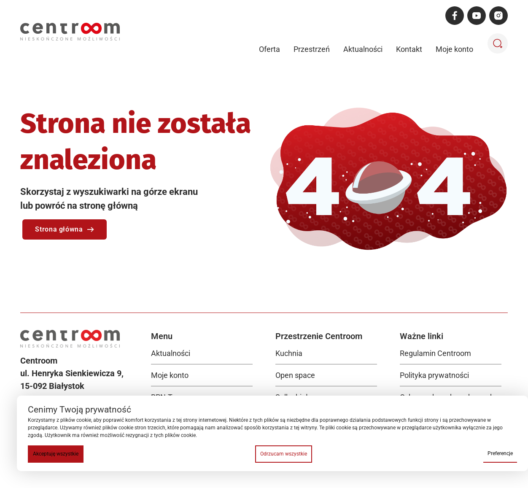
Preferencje (500, 453)
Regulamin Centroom (435, 353)
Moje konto (454, 49)
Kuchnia (288, 353)
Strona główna (64, 229)
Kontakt (409, 49)
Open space (295, 375)
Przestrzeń (312, 49)
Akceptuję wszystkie (55, 454)
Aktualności (363, 49)
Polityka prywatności (434, 375)
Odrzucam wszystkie (283, 454)
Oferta (269, 49)
